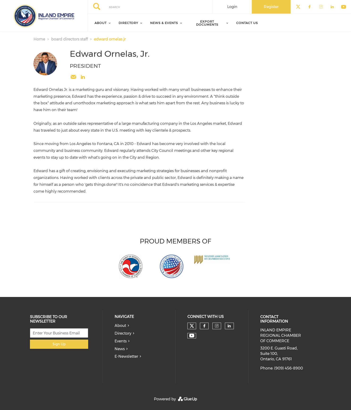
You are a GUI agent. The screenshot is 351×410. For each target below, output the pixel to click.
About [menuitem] (101, 23)
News (120, 349)
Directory (123, 333)
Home (39, 39)
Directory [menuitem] (128, 23)
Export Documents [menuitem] (207, 23)
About (120, 325)
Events (121, 341)
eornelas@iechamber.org (73, 77)
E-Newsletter (126, 356)
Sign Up (59, 344)
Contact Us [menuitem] (247, 23)
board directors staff (69, 39)
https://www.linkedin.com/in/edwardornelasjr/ (82, 77)
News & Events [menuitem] (164, 23)
